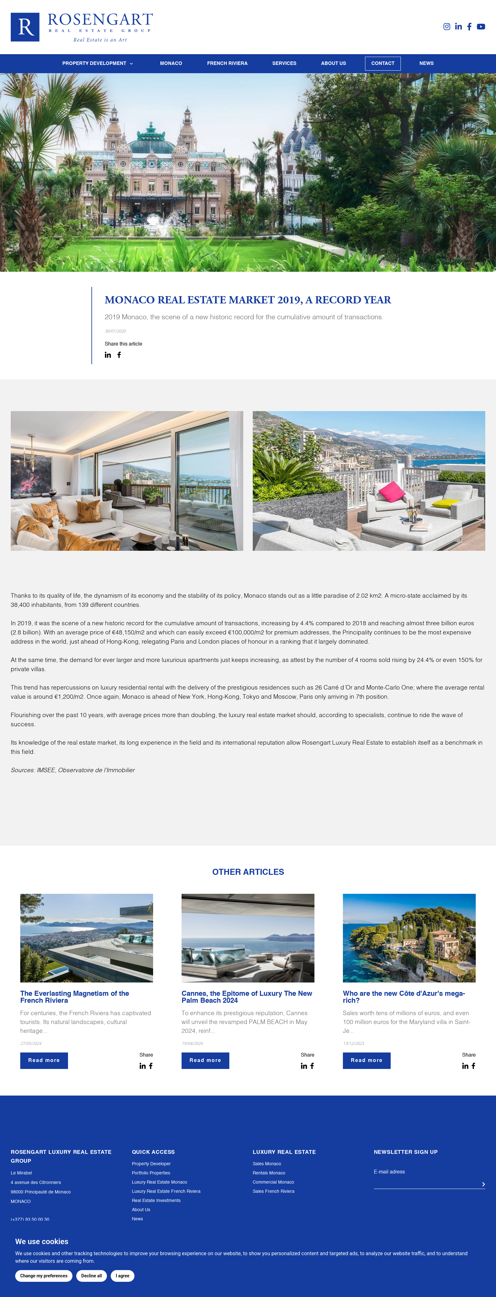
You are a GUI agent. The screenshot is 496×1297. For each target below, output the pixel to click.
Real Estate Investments (156, 1200)
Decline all (91, 1275)
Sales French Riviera (273, 1191)
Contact (382, 63)
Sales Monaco (267, 1164)
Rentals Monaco (269, 1173)
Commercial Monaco (273, 1182)
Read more (44, 1060)
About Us (141, 1210)
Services (284, 63)
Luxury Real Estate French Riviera (166, 1191)
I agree (122, 1275)
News (426, 63)
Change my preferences (43, 1275)
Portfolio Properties (151, 1173)
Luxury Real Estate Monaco (159, 1182)
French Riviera (227, 63)
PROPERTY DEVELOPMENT (98, 63)
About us (333, 63)
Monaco (171, 63)
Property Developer (151, 1164)
